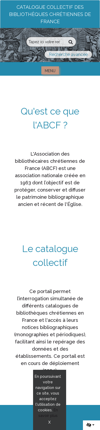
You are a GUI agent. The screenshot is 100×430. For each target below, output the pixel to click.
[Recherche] (46, 42)
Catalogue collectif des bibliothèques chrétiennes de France (50, 14)
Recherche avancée (68, 54)
